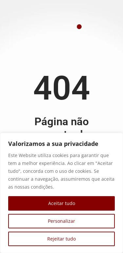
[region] (61, 193)
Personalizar (61, 221)
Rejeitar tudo (61, 239)
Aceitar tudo (61, 203)
